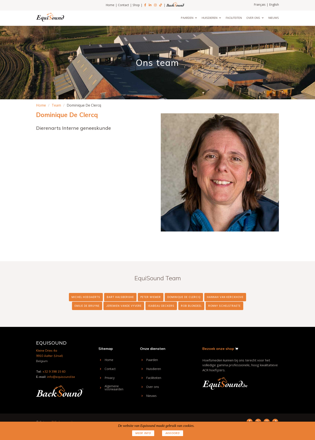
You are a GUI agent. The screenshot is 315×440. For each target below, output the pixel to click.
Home (110, 5)
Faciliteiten (234, 18)
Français (260, 4)
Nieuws (273, 18)
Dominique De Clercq (183, 297)
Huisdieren (209, 18)
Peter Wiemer (150, 297)
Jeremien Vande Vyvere (124, 306)
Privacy (110, 377)
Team (56, 105)
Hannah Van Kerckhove (225, 297)
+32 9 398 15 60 (53, 371)
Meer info (143, 433)
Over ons (253, 18)
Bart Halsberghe (120, 297)
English (274, 4)
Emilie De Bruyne (87, 306)
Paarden (187, 18)
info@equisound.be (61, 377)
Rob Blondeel (191, 306)
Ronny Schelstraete (224, 306)
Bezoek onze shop (218, 348)
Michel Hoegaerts (86, 297)
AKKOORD (172, 433)
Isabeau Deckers (161, 306)
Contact (123, 5)
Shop (136, 5)
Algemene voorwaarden (114, 388)
